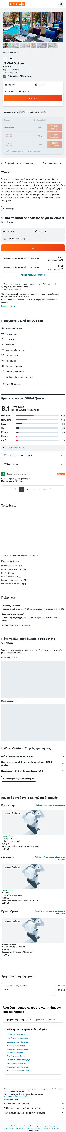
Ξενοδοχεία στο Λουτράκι (17, 1006)
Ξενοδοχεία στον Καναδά (12, 1086)
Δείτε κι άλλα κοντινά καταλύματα (50, 762)
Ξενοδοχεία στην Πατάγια (17, 1024)
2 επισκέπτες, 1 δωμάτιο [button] (17, 91)
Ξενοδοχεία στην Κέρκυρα (17, 1021)
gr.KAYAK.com (13, 1083)
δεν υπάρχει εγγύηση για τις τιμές (16, 1053)
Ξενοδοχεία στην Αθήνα (16, 1003)
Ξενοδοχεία (25, 1083)
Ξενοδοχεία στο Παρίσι (16, 1014)
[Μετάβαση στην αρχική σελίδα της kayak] (17, 4)
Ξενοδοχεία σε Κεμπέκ (51, 1086)
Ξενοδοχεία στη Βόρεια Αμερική (43, 1083)
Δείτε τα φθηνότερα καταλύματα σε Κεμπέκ (50, 815)
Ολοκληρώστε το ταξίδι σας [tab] (42, 977)
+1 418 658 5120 (10, 72)
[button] (4, 4)
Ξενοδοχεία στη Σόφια (16, 992)
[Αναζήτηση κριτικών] (35, 448)
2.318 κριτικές (24, 76)
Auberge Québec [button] (9, 796)
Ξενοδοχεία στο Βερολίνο (17, 996)
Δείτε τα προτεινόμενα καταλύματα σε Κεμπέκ (50, 870)
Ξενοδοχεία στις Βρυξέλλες (18, 999)
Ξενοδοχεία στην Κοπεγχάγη (18, 1017)
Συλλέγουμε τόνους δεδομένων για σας (34, 1065)
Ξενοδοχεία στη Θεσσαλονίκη (19, 1028)
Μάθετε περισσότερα (13, 289)
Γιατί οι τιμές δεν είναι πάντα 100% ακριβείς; (34, 1070)
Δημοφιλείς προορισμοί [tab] (15, 977)
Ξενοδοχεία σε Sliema (16, 1010)
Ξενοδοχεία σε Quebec (32, 1086)
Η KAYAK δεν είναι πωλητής (34, 1061)
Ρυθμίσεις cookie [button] (8, 306)
